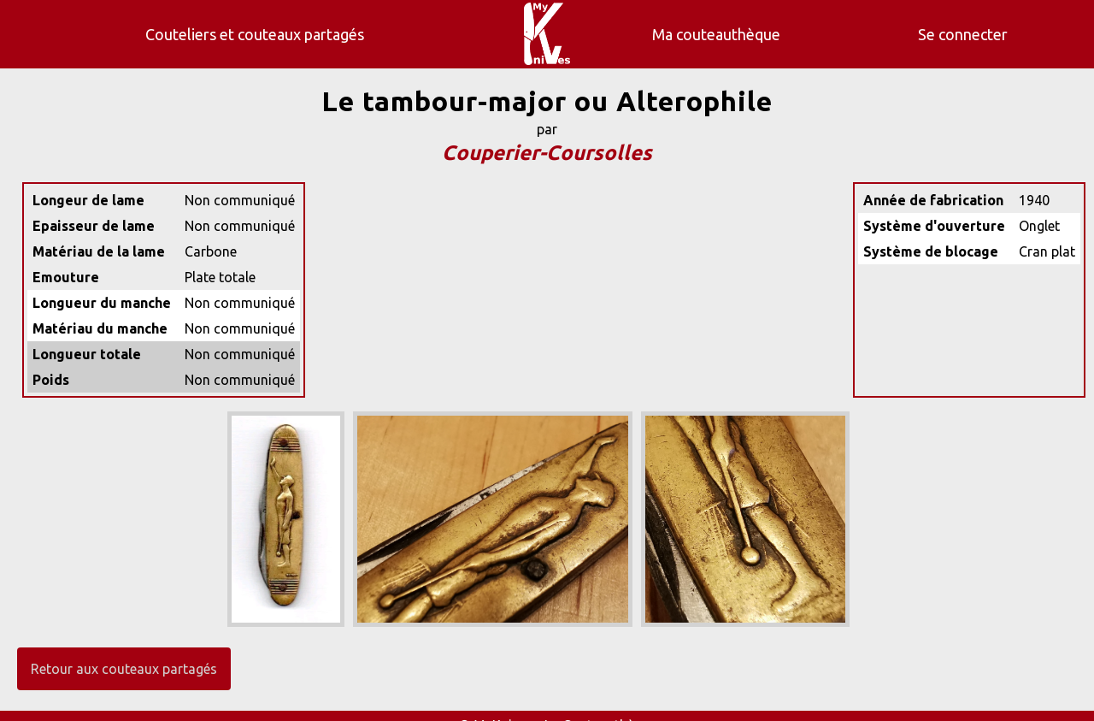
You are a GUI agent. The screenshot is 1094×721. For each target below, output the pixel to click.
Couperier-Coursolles (547, 152)
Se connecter (963, 34)
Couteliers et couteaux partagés (254, 34)
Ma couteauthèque (716, 34)
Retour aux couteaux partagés (124, 669)
